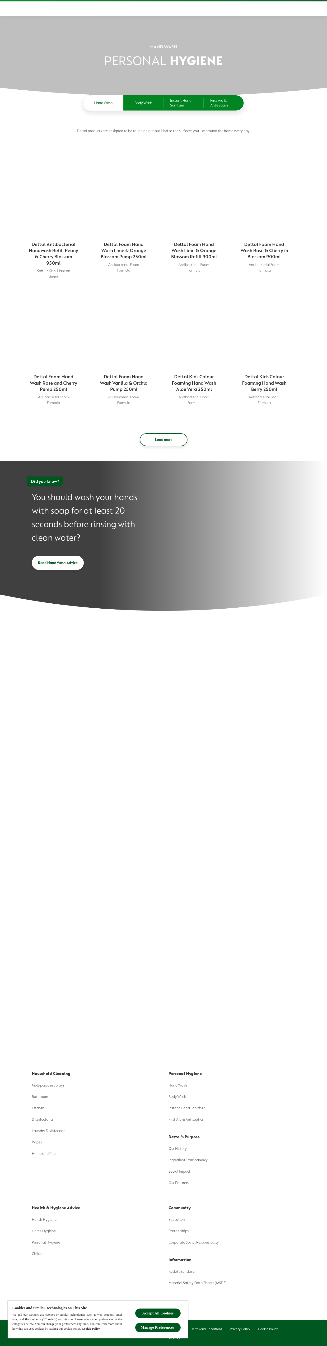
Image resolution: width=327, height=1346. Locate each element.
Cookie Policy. (91, 1328)
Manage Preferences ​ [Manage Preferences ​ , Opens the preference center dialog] (158, 1327)
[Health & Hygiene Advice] (156, 8)
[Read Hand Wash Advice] (58, 563)
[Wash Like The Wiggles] (266, 8)
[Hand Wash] (103, 103)
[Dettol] (32, 9)
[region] (98, 1319)
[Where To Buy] (227, 8)
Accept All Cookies (158, 1313)
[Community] (196, 8)
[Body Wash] (143, 103)
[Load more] (163, 439)
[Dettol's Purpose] (106, 8)
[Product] (72, 8)
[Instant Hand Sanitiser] (184, 103)
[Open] (295, 9)
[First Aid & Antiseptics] (224, 103)
